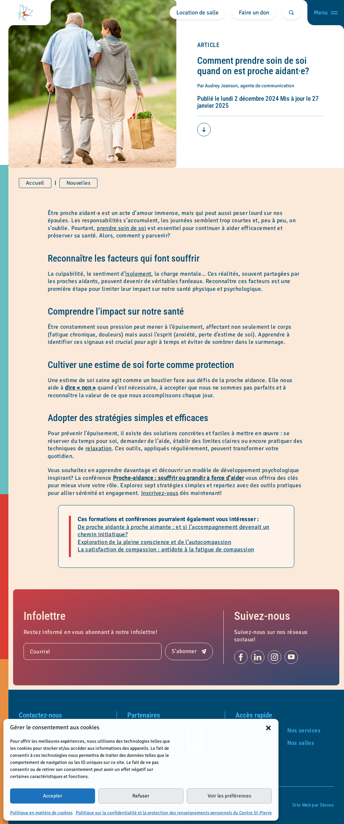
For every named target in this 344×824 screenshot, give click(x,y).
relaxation (98, 448)
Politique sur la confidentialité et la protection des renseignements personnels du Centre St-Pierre (174, 813)
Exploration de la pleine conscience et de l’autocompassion (154, 542)
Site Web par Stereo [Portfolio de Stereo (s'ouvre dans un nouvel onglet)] (313, 805)
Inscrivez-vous (159, 493)
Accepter (52, 796)
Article (208, 44)
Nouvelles (78, 183)
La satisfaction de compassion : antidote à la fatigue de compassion (166, 549)
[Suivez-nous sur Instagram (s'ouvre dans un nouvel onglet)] (274, 657)
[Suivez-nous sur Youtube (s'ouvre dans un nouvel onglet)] (291, 657)
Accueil (35, 183)
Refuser (140, 796)
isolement (138, 273)
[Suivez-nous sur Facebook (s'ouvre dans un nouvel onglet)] (241, 657)
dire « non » (80, 387)
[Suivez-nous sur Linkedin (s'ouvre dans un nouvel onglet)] (257, 657)
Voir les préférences (229, 796)
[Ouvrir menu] (325, 12)
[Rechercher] (292, 12)
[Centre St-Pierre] (25, 12)
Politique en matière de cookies (41, 813)
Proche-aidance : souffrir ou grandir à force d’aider (178, 478)
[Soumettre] (189, 651)
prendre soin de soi (121, 228)
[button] (268, 727)
